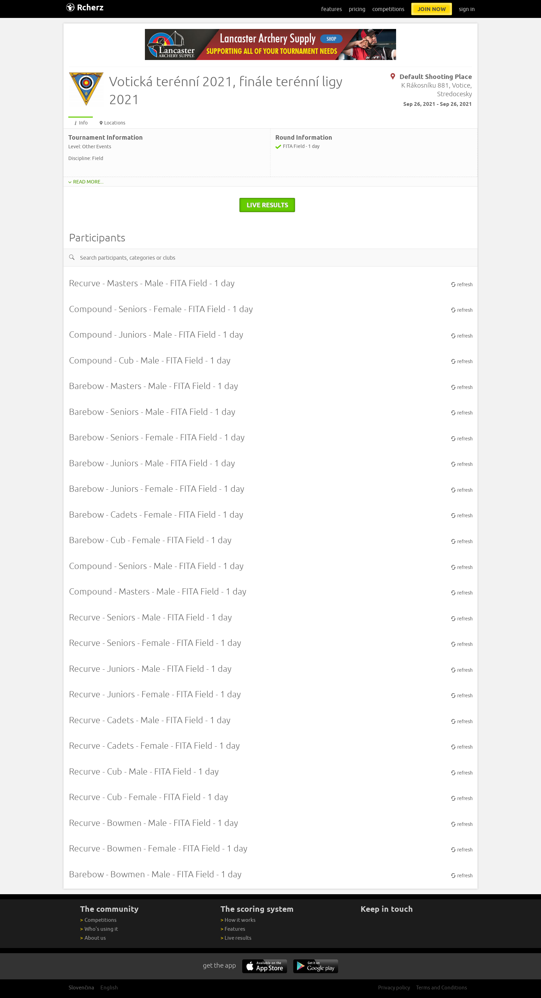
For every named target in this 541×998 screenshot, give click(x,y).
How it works (238, 920)
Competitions (98, 920)
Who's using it (99, 929)
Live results (236, 938)
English (109, 987)
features (331, 9)
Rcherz (85, 7)
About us (93, 938)
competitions (388, 9)
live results (267, 204)
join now (431, 9)
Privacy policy (394, 987)
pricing (357, 9)
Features (232, 929)
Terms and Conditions (441, 987)
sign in (467, 9)
